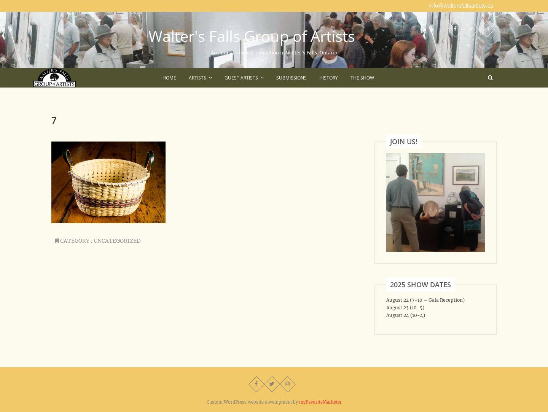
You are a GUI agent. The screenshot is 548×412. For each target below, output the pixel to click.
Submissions (291, 78)
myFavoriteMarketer (320, 402)
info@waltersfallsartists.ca (461, 6)
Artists (197, 78)
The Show (362, 78)
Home (169, 78)
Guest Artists (241, 78)
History (328, 78)
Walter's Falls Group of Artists (251, 36)
